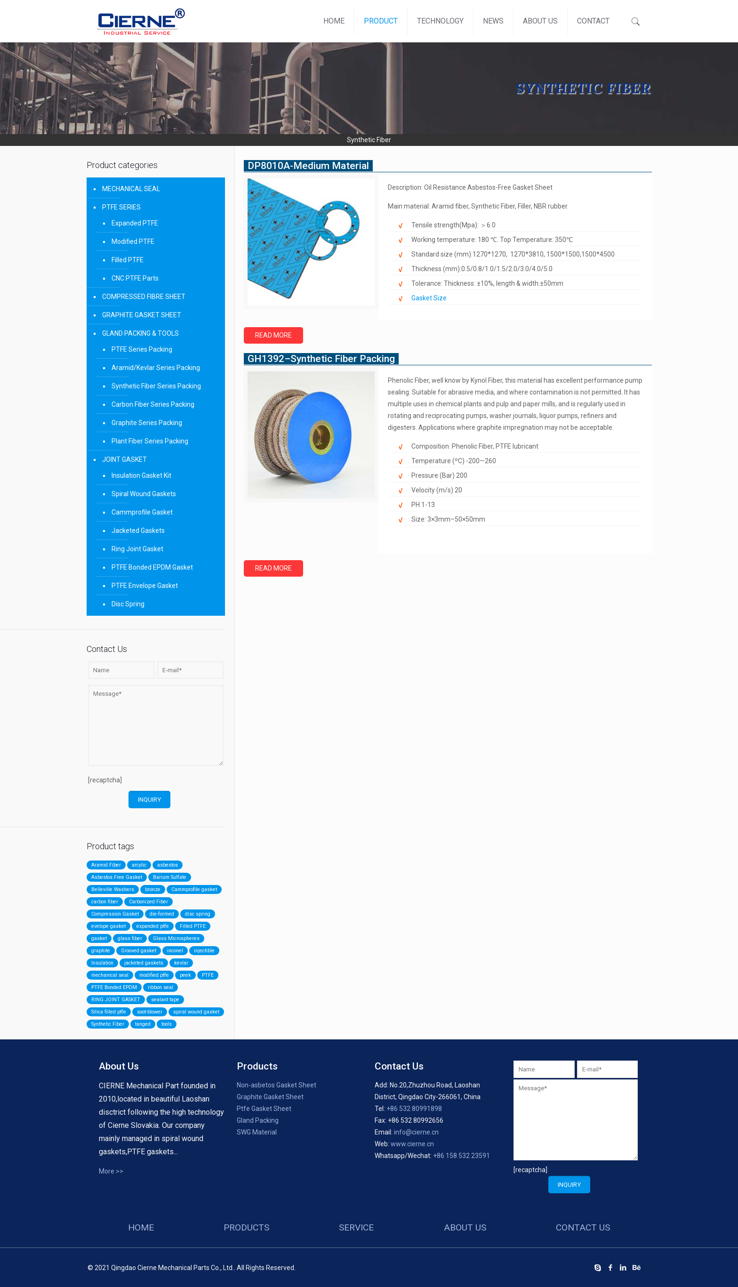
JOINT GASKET (124, 459)
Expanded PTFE (135, 223)
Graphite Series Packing (147, 422)
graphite (100, 951)
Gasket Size (429, 298)
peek (185, 975)
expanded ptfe (152, 926)
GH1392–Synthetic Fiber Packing (321, 358)
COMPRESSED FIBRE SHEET (143, 296)
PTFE (208, 975)
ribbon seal (160, 987)
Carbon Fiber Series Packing (153, 404)
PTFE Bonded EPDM (114, 987)
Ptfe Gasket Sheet (264, 1108)
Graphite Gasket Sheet (270, 1097)
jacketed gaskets (143, 963)
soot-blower (149, 1012)
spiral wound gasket (196, 1012)
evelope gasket (108, 926)
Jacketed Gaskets (138, 530)
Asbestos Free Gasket (116, 877)
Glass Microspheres (176, 938)
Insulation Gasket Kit (141, 475)
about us (465, 1227)
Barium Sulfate (169, 877)
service (356, 1227)
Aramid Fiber (106, 865)
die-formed (162, 914)
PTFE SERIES (121, 207)
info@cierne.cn (416, 1132)
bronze (152, 889)
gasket (99, 938)
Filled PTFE (128, 260)
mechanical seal (109, 975)
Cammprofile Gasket (142, 512)
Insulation (102, 963)
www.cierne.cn (412, 1144)
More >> (111, 1171)
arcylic (139, 865)
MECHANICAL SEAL (131, 189)
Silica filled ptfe (108, 1012)
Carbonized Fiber (148, 902)
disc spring (197, 914)
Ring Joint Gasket (137, 549)
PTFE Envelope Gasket (145, 585)
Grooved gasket (138, 951)
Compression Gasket (115, 914)
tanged (143, 1024)
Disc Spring (128, 604)
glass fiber (130, 938)
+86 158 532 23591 (461, 1155)
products (246, 1227)
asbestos (167, 865)
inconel (175, 951)
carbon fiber (104, 902)
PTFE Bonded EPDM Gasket (152, 567)
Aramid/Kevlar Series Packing (156, 367)
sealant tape (165, 1000)
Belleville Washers (112, 889)
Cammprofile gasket (194, 889)
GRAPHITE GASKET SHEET (141, 315)
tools (166, 1024)
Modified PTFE (133, 241)
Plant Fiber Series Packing (150, 441)
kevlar (181, 963)
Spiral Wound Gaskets (144, 494)
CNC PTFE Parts (135, 278)
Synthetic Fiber (107, 1024)
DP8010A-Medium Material (308, 165)
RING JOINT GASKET (115, 1000)
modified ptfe (154, 975)
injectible (204, 951)
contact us (583, 1227)
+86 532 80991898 (414, 1108)
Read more (273, 335)
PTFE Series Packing (142, 349)
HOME (141, 1227)
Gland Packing (258, 1120)
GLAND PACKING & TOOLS (140, 333)
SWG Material (257, 1132)
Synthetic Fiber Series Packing (156, 386)
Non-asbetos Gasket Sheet (276, 1085)
